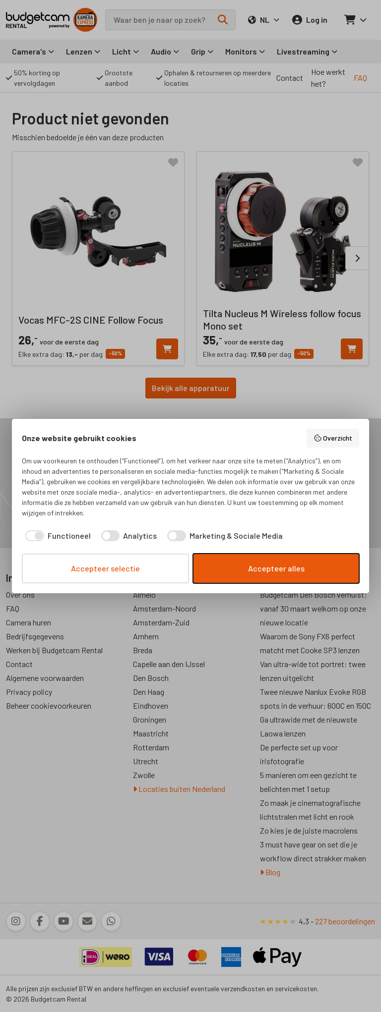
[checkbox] (56, 536)
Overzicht (333, 438)
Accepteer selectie (105, 568)
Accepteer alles (276, 568)
